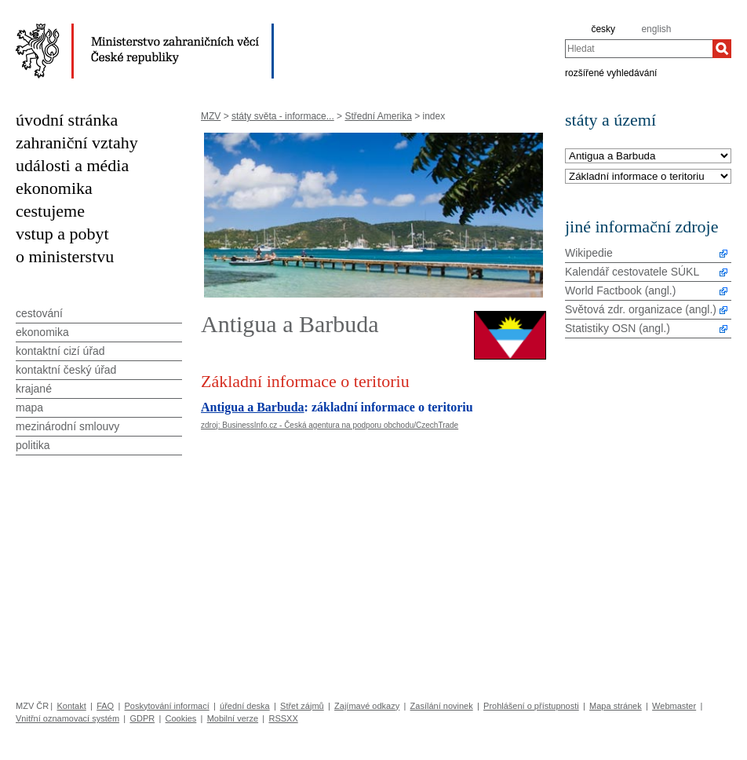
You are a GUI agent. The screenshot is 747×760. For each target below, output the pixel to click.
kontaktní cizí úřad (60, 351)
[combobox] (638, 48)
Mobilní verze (232, 718)
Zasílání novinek (441, 706)
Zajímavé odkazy (366, 706)
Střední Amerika (377, 116)
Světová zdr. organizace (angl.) (640, 309)
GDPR (142, 718)
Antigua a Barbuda (252, 407)
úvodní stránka (67, 120)
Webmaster (674, 706)
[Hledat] (721, 48)
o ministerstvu (65, 256)
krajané (34, 388)
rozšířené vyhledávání (611, 72)
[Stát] (648, 156)
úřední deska (245, 706)
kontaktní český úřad (66, 370)
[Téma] (648, 177)
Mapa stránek (615, 706)
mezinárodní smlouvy (67, 426)
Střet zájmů (302, 706)
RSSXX (282, 718)
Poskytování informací (167, 706)
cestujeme (50, 211)
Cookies (181, 718)
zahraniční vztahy (77, 142)
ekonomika (54, 188)
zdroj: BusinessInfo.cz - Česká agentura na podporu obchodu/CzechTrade (329, 425)
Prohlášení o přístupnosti (531, 706)
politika (33, 445)
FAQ (105, 706)
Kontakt (71, 706)
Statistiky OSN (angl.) (617, 328)
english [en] (656, 29)
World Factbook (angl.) (620, 290)
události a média (72, 165)
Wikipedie (589, 253)
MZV (210, 116)
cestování (39, 313)
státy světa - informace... (282, 116)
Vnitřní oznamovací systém (67, 718)
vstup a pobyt (62, 233)
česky (603, 29)
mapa (29, 407)
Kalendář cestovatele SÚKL (632, 271)
